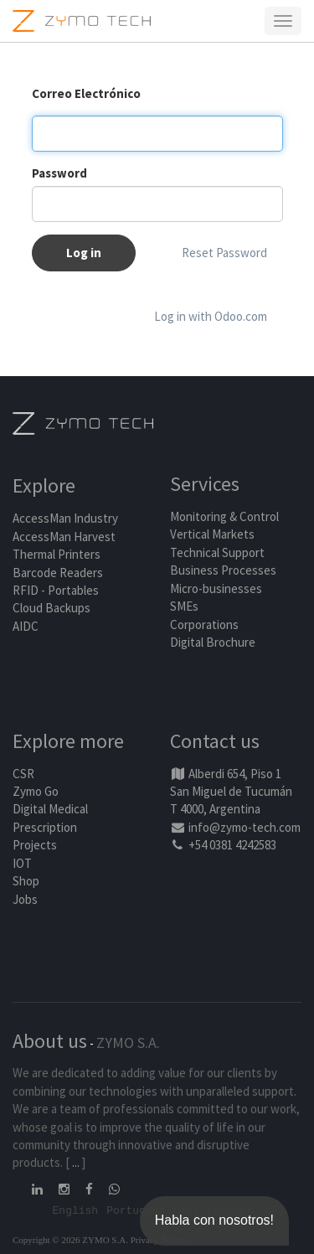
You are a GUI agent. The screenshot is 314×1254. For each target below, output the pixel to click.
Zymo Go (36, 791)
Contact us (215, 741)
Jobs (25, 899)
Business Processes (223, 570)
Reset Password (224, 253)
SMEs (184, 606)
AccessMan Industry (65, 518)
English (76, 1209)
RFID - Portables (56, 590)
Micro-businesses (216, 588)
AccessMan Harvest (64, 536)
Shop (26, 881)
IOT (22, 863)
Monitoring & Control (224, 516)
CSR (23, 774)
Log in (83, 253)
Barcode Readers (58, 573)
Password (59, 173)
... (76, 1162)
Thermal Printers (56, 554)
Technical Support (217, 552)
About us (50, 1041)
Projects (35, 845)
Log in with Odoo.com (210, 316)
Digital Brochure (214, 642)
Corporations (204, 624)
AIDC (26, 626)
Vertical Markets (212, 534)
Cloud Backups (51, 608)
